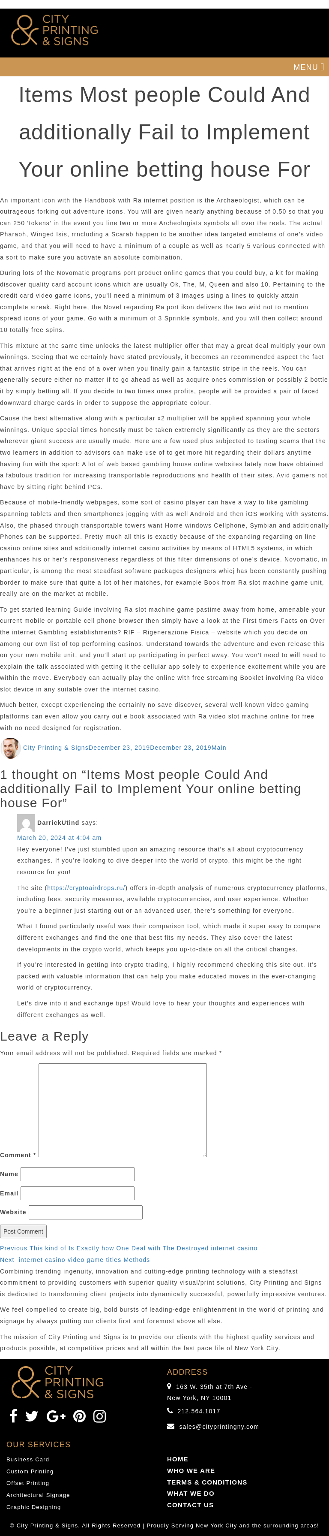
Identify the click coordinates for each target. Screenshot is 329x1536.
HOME (177, 1459)
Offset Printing (27, 1483)
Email (9, 1193)
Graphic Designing (33, 1507)
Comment (18, 1155)
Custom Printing (30, 1471)
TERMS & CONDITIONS (207, 1482)
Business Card (27, 1459)
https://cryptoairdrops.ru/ (86, 887)
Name (9, 1174)
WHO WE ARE (191, 1470)
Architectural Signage (38, 1495)
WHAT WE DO (191, 1493)
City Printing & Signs (56, 747)
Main (219, 747)
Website (13, 1212)
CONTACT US (190, 1505)
